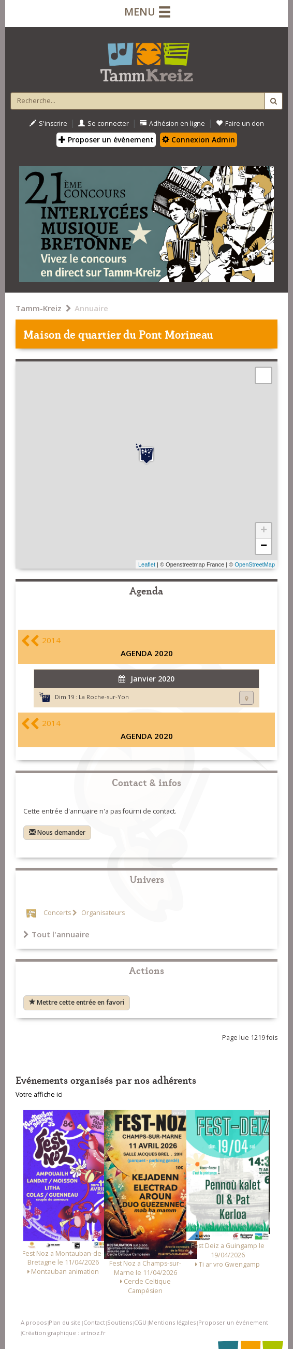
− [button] (263, 546)
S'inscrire (48, 123)
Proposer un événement (233, 1322)
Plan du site (65, 1322)
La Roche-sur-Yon (104, 697)
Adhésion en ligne (172, 123)
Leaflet (146, 564)
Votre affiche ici (39, 1094)
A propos (34, 1322)
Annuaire (91, 308)
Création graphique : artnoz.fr (64, 1333)
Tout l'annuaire (56, 934)
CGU (140, 1322)
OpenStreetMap (255, 564)
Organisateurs (102, 912)
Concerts (57, 912)
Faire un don (240, 123)
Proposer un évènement (106, 139)
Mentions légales (172, 1322)
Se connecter (103, 123)
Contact (94, 1322)
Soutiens (119, 1322)
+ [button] (263, 531)
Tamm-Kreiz (39, 308)
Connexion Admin (198, 139)
